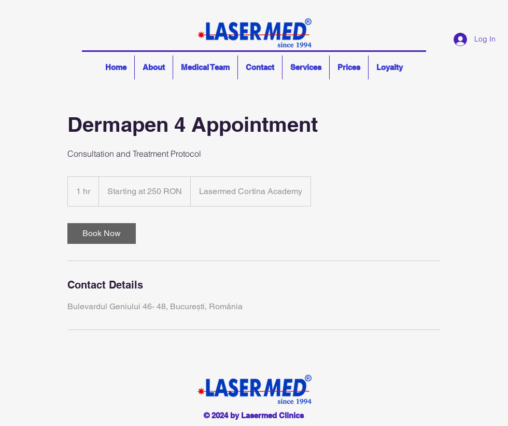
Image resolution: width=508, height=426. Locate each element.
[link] (101, 233)
